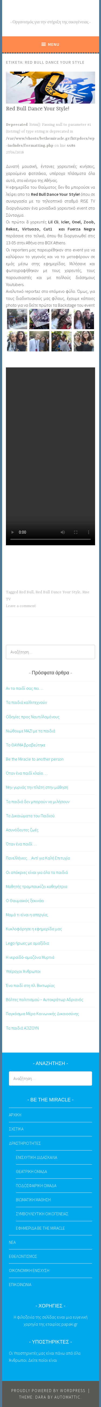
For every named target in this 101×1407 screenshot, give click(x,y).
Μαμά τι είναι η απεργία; (27, 914)
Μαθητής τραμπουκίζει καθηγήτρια (36, 886)
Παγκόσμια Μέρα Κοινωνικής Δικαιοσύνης (42, 1013)
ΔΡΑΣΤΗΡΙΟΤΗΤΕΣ (25, 1143)
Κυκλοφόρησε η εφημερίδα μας (34, 928)
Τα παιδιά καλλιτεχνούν (26, 702)
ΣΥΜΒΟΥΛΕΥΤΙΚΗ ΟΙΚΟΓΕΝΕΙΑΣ (42, 1213)
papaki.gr (69, 1324)
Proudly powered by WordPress (48, 1390)
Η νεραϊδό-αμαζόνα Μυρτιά (30, 957)
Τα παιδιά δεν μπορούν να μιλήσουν (37, 801)
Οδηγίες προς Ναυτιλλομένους (33, 716)
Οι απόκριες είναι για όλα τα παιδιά (37, 872)
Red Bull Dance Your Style (58, 592)
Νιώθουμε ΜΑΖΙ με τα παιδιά (30, 730)
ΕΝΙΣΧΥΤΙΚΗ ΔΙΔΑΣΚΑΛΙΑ (36, 1157)
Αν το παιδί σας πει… (24, 688)
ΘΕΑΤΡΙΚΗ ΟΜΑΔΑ (31, 1171)
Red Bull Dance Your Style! (37, 109)
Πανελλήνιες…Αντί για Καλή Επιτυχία (38, 858)
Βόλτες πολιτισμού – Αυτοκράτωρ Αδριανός (44, 999)
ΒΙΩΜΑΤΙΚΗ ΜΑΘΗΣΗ (33, 1199)
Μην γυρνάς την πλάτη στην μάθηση (37, 787)
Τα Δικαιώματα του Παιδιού (30, 815)
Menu (54, 44)
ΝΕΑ (12, 1242)
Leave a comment (21, 606)
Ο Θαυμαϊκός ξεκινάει (25, 900)
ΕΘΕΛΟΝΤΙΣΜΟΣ (23, 1256)
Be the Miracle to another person (35, 759)
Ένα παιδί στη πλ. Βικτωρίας (30, 985)
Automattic (67, 1397)
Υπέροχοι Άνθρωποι (23, 971)
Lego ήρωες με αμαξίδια (27, 943)
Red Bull (26, 592)
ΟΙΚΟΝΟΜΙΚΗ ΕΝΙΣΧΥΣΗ (29, 1270)
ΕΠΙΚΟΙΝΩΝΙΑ (20, 1284)
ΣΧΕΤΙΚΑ (16, 1129)
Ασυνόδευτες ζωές (22, 829)
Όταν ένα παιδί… (21, 844)
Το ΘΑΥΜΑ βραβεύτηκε (26, 745)
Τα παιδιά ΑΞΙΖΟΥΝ (22, 1028)
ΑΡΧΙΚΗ (15, 1114)
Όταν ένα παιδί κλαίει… (27, 773)
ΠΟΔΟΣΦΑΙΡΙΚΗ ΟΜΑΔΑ (36, 1185)
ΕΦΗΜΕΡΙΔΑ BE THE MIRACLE (40, 1228)
